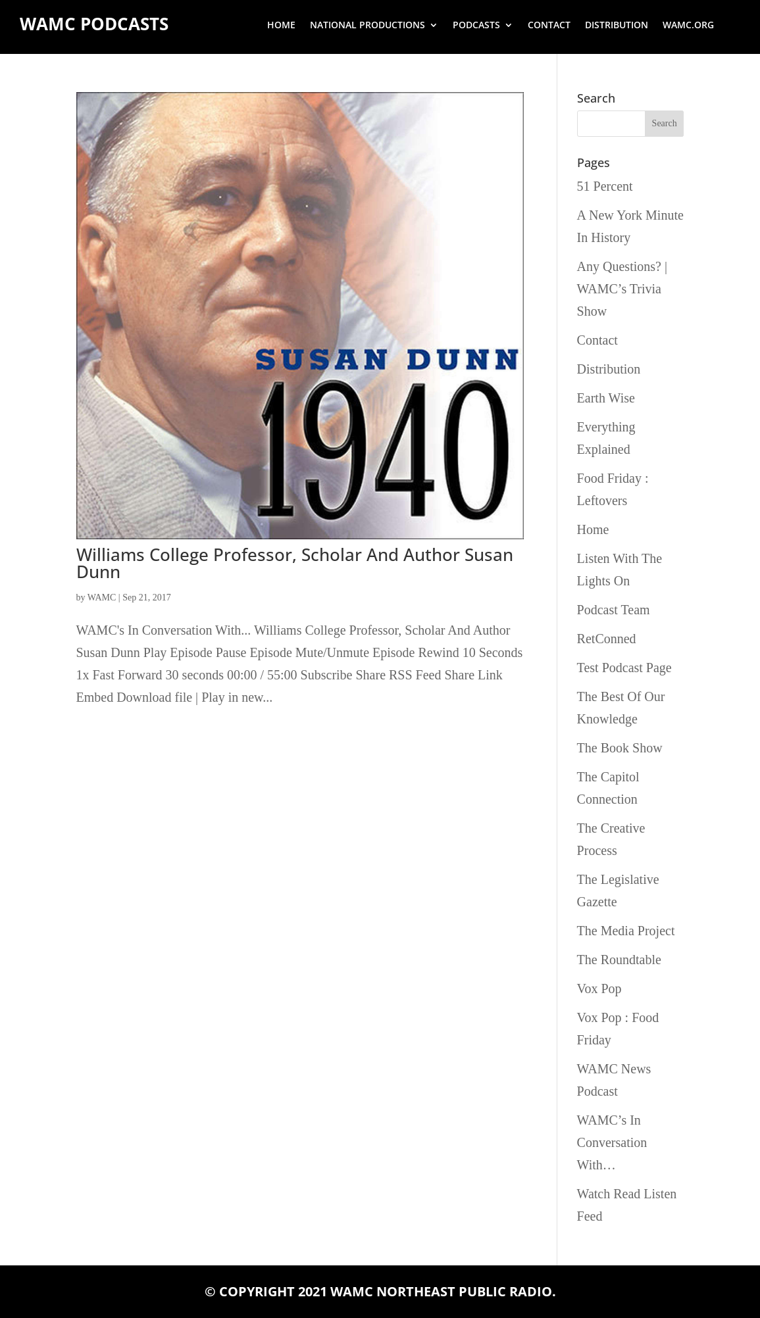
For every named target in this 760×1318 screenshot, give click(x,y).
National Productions (367, 25)
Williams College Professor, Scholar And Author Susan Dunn (294, 563)
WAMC (102, 597)
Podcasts (476, 25)
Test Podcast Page (624, 667)
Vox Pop (599, 988)
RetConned (606, 638)
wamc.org (688, 25)
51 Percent (605, 186)
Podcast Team (613, 609)
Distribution (616, 25)
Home (281, 25)
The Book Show (620, 748)
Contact (549, 25)
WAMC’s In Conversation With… (612, 1142)
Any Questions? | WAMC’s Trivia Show (622, 288)
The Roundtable (619, 959)
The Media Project (626, 930)
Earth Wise (606, 398)
